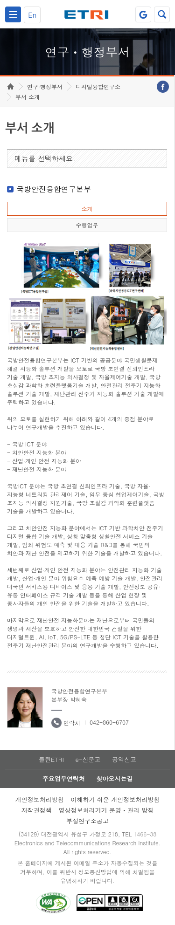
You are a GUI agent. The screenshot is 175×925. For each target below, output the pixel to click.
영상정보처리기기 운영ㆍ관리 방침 (106, 810)
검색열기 (162, 14)
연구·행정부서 (45, 86)
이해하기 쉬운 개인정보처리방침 (115, 799)
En (32, 15)
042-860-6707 (109, 722)
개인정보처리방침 (39, 799)
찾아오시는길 (114, 778)
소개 (86, 208)
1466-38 (144, 834)
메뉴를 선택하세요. (45, 158)
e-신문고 (87, 759)
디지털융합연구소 (98, 86)
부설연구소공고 (87, 820)
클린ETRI (51, 759)
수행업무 (87, 225)
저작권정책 (36, 810)
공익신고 (124, 759)
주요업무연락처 (63, 778)
